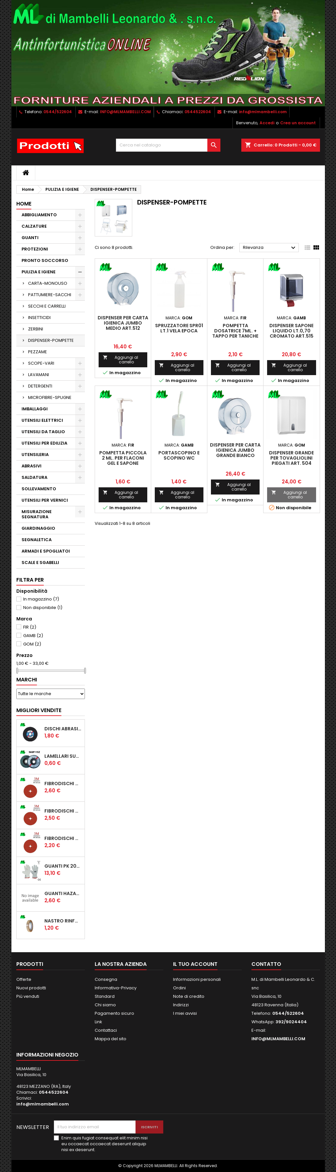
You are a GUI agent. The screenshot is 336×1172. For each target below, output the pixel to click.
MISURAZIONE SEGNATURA (37, 514)
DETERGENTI (40, 386)
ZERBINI (35, 329)
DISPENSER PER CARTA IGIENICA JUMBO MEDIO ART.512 (123, 322)
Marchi (26, 679)
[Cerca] (168, 145)
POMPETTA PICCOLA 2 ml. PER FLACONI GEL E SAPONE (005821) (123, 460)
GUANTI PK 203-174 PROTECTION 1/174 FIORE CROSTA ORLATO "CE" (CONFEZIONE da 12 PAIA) (63, 866)
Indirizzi (181, 1005)
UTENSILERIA (35, 454)
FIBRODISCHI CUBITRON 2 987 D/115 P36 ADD (63, 811)
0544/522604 (57, 111)
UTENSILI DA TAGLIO (43, 432)
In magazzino (41, 599)
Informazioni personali (197, 979)
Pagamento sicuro (114, 1013)
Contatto (266, 964)
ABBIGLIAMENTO (39, 215)
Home (23, 203)
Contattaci (106, 1030)
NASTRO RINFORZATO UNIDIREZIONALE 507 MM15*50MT (63, 920)
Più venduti (27, 996)
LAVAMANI (38, 375)
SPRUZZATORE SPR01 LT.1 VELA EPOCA (179, 328)
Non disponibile (42, 607)
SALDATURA (34, 477)
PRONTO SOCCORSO (45, 260)
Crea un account (298, 123)
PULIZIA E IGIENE (39, 272)
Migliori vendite (38, 710)
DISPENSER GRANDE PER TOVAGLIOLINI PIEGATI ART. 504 (291, 457)
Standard (105, 996)
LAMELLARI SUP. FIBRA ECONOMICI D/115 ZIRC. (63, 756)
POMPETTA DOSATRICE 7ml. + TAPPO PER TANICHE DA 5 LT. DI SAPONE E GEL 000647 (235, 336)
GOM (32, 644)
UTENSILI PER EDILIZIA (44, 443)
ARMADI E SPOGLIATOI (46, 551)
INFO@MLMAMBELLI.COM (125, 111)
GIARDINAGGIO (38, 528)
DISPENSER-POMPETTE (51, 340)
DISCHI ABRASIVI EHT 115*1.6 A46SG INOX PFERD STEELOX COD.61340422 (63, 728)
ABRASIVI (31, 466)
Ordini (179, 988)
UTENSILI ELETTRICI (42, 420)
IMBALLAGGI (35, 409)
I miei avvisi (185, 1013)
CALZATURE (34, 226)
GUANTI (30, 238)
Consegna (106, 979)
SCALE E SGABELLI (40, 562)
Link (98, 1022)
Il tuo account (195, 964)
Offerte (23, 979)
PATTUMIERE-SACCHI (49, 295)
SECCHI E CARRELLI (47, 306)
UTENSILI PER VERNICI (45, 500)
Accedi (267, 123)
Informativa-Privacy (115, 988)
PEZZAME (37, 352)
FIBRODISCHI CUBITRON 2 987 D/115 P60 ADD (63, 838)
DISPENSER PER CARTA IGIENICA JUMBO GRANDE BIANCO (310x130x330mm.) (235, 453)
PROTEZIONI (35, 249)
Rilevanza (270, 248)
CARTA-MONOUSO (47, 283)
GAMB (33, 635)
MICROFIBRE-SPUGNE (50, 397)
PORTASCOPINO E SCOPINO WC (179, 455)
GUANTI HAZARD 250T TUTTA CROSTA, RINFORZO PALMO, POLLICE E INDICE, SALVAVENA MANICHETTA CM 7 (63, 893)
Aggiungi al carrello (120, 360)
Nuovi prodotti (31, 988)
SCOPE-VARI (41, 363)
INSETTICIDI (39, 317)
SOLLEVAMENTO (39, 489)
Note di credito (188, 996)
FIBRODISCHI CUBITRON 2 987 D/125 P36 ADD (63, 783)
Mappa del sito (110, 1039)
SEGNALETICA (37, 540)
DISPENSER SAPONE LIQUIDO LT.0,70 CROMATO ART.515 (291, 330)
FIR (29, 627)
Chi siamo (105, 1005)
